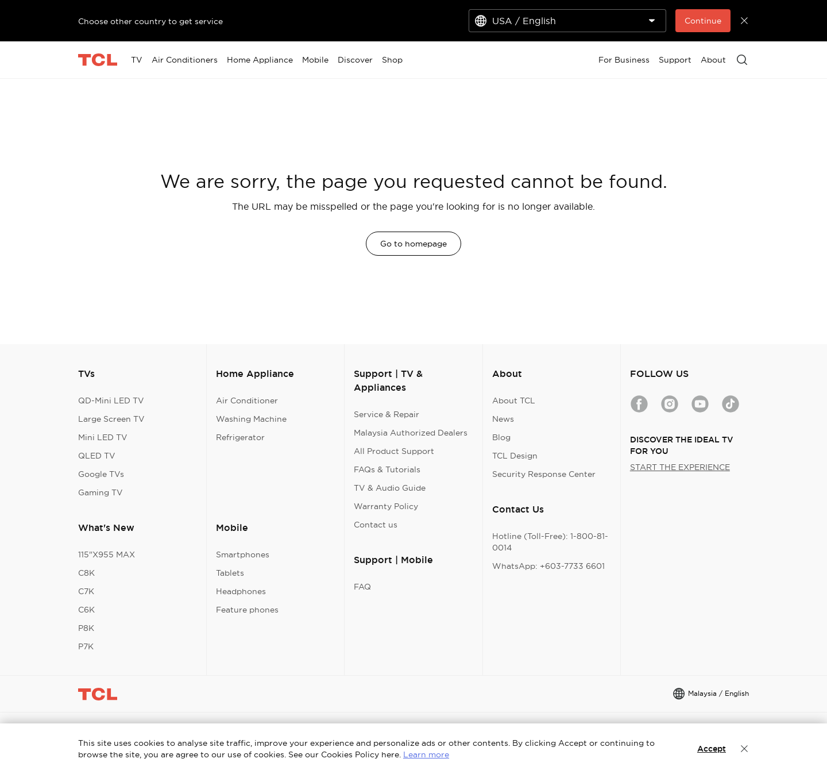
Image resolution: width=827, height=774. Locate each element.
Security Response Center (544, 474)
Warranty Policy (386, 506)
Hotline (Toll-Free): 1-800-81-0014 (550, 542)
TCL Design (515, 455)
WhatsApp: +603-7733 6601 (548, 566)
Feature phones (247, 609)
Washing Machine (251, 419)
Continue (703, 21)
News (503, 419)
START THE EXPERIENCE (680, 467)
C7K (86, 591)
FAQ (362, 587)
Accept (711, 749)
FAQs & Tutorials (387, 469)
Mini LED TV (102, 437)
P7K (86, 646)
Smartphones (242, 554)
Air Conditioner (247, 400)
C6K (86, 609)
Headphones (241, 591)
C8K (86, 573)
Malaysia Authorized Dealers (410, 433)
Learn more (426, 754)
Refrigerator (240, 437)
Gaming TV (100, 492)
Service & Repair (386, 414)
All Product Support (394, 451)
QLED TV (96, 455)
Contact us (375, 524)
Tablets (230, 573)
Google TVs (101, 474)
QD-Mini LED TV (111, 400)
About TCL (513, 400)
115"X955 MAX (106, 554)
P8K (86, 628)
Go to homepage (413, 243)
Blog (501, 437)
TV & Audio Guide (390, 488)
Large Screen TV (111, 419)
